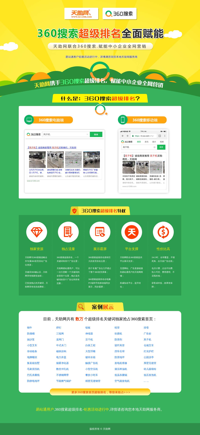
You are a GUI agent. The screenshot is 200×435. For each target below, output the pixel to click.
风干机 (147, 339)
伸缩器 (89, 333)
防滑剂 (118, 339)
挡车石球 (120, 351)
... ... (146, 381)
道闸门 (60, 339)
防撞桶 (31, 333)
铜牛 (29, 327)
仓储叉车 (149, 345)
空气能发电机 (122, 381)
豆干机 (89, 339)
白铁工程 (90, 345)
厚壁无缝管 (150, 363)
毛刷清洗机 (33, 369)
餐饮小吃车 (91, 375)
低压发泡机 (150, 375)
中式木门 (61, 345)
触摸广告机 (91, 363)
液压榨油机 (121, 369)
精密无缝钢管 (92, 381)
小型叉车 (32, 345)
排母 (146, 327)
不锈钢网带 (62, 375)
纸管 (117, 327)
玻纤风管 (120, 345)
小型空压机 (91, 369)
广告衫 (147, 333)
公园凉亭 (149, 357)
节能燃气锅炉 (63, 381)
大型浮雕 (90, 351)
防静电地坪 (33, 381)
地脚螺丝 (32, 357)
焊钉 (58, 327)
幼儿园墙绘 (150, 369)
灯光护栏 (149, 351)
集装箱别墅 (33, 363)
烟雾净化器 (62, 363)
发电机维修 (121, 363)
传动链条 (32, 351)
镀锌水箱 (90, 357)
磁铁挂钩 (61, 351)
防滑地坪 (120, 357)
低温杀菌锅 (121, 375)
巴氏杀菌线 (33, 375)
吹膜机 (118, 333)
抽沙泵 (31, 339)
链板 (87, 327)
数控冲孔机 (62, 369)
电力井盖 (61, 357)
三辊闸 (60, 333)
